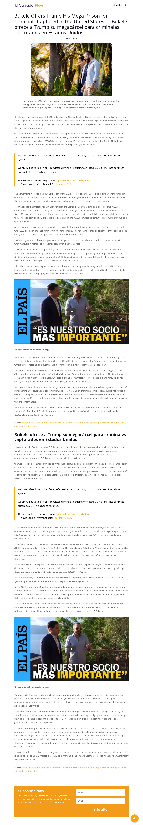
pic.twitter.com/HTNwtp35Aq (74, 180)
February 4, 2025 (62, 183)
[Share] (135, 818)
